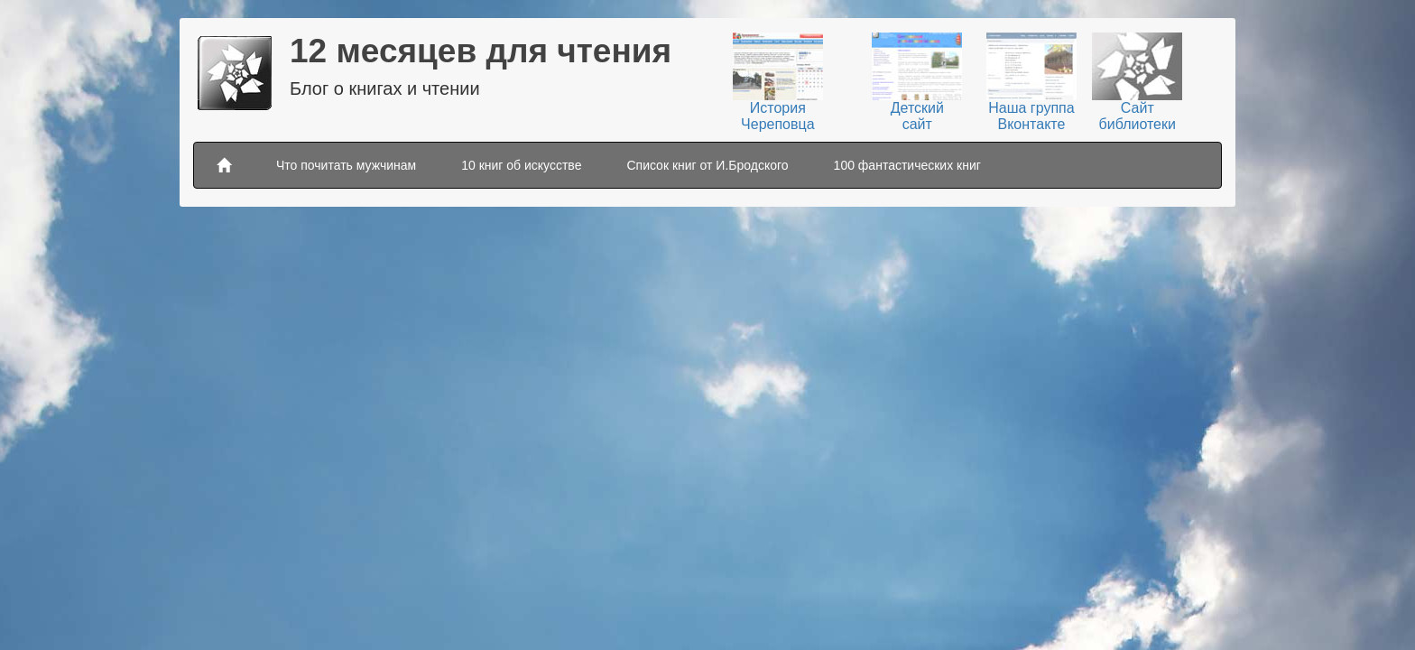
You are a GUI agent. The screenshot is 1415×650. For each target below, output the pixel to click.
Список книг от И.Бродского (707, 165)
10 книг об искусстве (521, 165)
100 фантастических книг (907, 165)
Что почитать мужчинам (346, 165)
